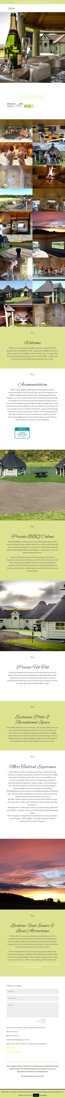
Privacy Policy (11, 1048)
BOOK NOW (32, 690)
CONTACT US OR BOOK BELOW (32, 97)
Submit (53, 1020)
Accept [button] (36, 1095)
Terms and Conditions (13, 1052)
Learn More (43, 1095)
